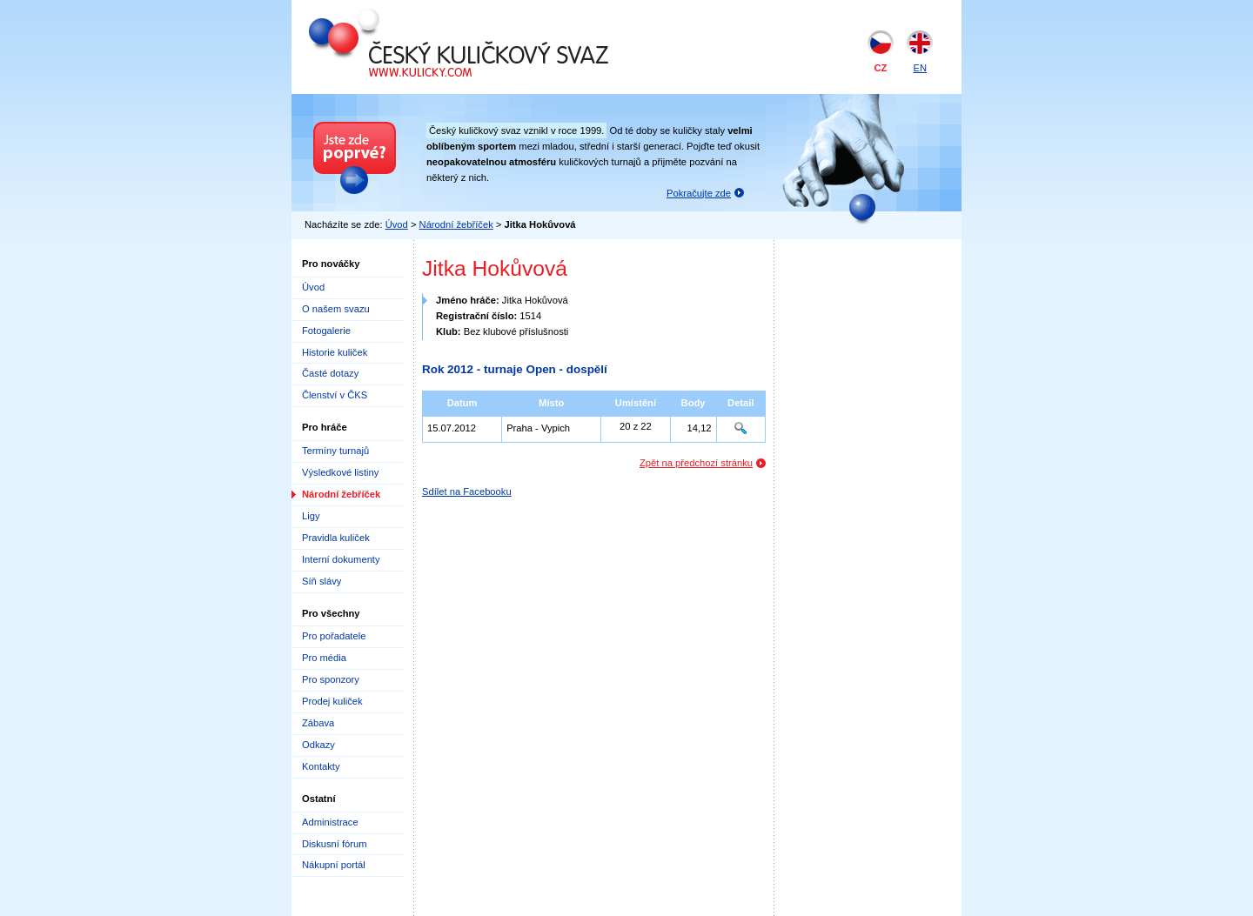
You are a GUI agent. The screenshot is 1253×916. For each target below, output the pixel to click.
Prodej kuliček (332, 701)
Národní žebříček (456, 224)
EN (920, 68)
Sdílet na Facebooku (467, 491)
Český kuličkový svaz (388, 15)
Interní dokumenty (341, 559)
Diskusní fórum (334, 844)
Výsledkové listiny (340, 472)
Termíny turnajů (335, 450)
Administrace (330, 822)
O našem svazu (336, 309)
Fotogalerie (326, 330)
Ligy (311, 516)
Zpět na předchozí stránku (696, 463)
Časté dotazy (330, 373)
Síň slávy (321, 581)
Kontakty (321, 766)
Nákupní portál (333, 864)
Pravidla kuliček (336, 537)
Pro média (324, 657)
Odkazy (318, 744)
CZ (881, 68)
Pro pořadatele (333, 636)
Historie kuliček (334, 352)
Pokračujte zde (699, 193)
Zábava (318, 723)
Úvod (396, 224)
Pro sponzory (330, 679)
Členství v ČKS (334, 395)
